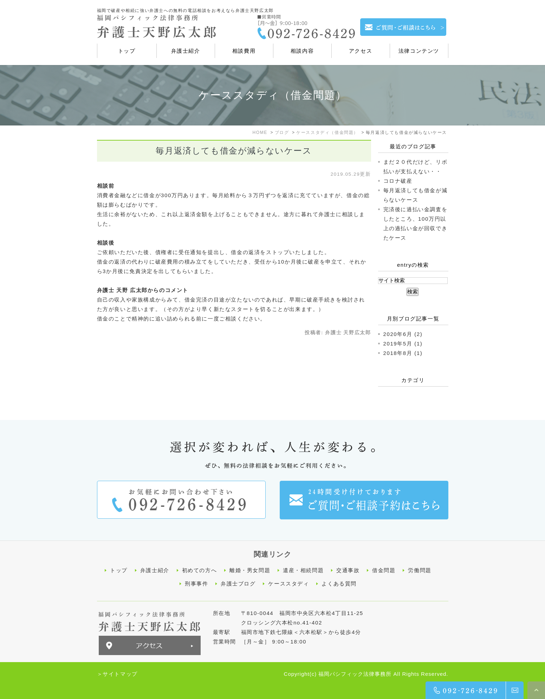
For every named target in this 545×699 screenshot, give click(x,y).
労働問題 (419, 570)
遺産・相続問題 (303, 570)
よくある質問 (339, 583)
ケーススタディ (288, 583)
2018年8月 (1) (403, 353)
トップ (119, 570)
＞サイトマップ (117, 673)
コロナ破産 (398, 181)
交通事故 (347, 570)
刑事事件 (196, 583)
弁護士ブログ (238, 583)
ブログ (282, 132)
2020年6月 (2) (403, 334)
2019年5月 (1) (403, 344)
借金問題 (383, 570)
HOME (259, 132)
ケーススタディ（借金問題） (327, 132)
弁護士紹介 (154, 570)
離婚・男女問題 (249, 570)
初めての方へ (199, 570)
